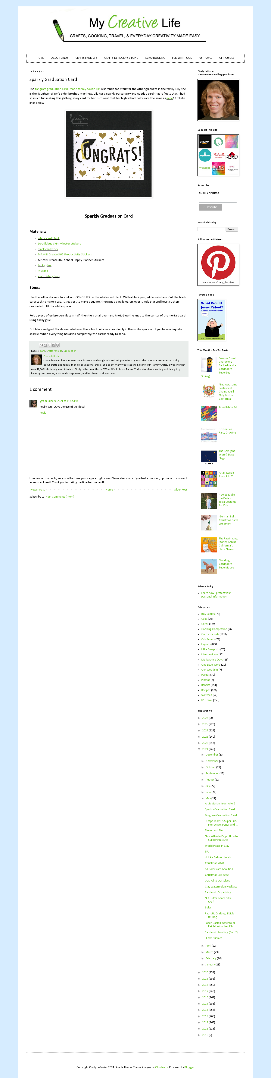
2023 (205, 736)
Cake (204, 619)
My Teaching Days (212, 659)
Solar (208, 907)
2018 (205, 985)
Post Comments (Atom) (60, 496)
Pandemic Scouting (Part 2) (221, 932)
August (210, 779)
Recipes (206, 690)
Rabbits (205, 685)
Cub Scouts (208, 639)
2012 (205, 1022)
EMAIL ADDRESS (209, 193)
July (208, 786)
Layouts (206, 644)
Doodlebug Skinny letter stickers (59, 243)
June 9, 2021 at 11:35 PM (63, 401)
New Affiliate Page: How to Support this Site (221, 838)
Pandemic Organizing (218, 892)
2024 (205, 730)
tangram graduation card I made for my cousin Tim (67, 89)
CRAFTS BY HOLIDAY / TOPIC (121, 58)
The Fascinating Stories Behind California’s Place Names (228, 544)
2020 (205, 972)
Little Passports (210, 649)
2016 (205, 997)
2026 (205, 718)
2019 (205, 978)
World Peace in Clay (217, 846)
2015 (205, 1003)
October (211, 767)
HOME (40, 58)
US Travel (206, 700)
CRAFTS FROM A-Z (86, 58)
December (212, 754)
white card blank (49, 238)
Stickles (43, 271)
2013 (205, 1016)
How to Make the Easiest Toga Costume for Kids (227, 500)
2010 (205, 1035)
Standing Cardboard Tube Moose (226, 564)
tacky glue (45, 265)
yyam (43, 401)
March (210, 952)
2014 (205, 1010)
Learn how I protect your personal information (216, 595)
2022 (205, 743)
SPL (207, 851)
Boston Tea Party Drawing (227, 431)
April (209, 946)
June (209, 792)
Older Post (180, 489)
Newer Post (38, 489)
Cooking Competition (214, 629)
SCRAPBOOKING (155, 58)
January (210, 964)
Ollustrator (161, 1067)
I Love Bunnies (213, 938)
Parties (205, 675)
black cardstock (48, 249)
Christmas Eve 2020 (216, 875)
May (208, 798)
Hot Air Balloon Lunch (218, 857)
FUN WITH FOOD (182, 58)
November (212, 761)
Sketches (206, 695)
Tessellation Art (228, 407)
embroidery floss (49, 276)
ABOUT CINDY (59, 58)
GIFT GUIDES (226, 58)
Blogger (189, 1067)
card (42, 351)
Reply (43, 413)
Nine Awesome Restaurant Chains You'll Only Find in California (228, 392)
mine (169, 98)
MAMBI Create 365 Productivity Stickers (65, 254)
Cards (205, 624)
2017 (205, 991)
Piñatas (205, 680)
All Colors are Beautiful (219, 869)
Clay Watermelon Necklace (221, 886)
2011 (205, 1028)
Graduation (69, 351)
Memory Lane (209, 654)
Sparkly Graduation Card (220, 809)
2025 (205, 724)
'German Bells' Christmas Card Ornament (228, 520)
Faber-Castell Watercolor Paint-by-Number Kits (220, 924)
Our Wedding (209, 669)
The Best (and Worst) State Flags (227, 455)
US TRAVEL (205, 58)
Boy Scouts (208, 614)
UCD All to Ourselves (217, 880)
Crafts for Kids (54, 351)
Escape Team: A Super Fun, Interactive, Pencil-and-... (221, 823)
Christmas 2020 (214, 863)
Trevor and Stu (214, 830)
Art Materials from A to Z (226, 474)
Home (109, 489)
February (211, 958)
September (212, 773)
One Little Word (211, 664)
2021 (205, 749)
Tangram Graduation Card (221, 815)
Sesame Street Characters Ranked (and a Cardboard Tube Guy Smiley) (219, 367)
